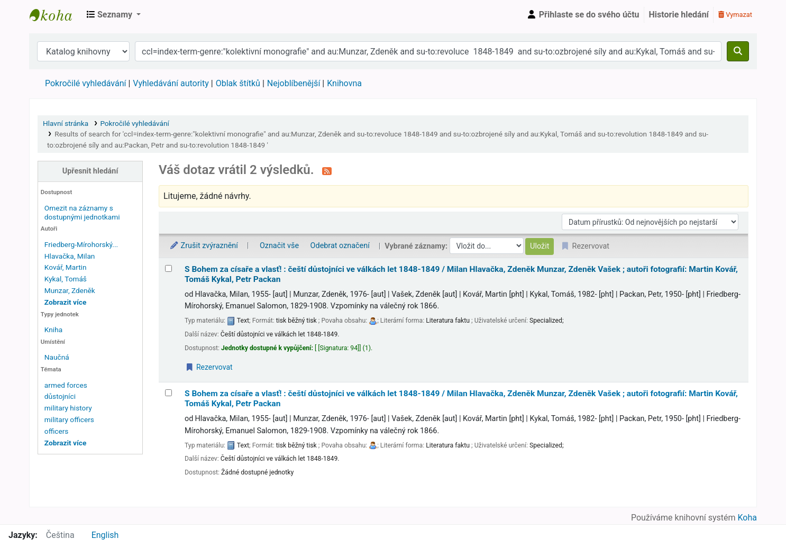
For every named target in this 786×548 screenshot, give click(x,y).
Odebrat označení (340, 245)
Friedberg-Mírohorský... (81, 244)
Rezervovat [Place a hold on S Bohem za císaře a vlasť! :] (209, 367)
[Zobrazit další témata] (65, 443)
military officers (69, 419)
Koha (747, 518)
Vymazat (735, 15)
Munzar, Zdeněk (69, 290)
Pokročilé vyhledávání (85, 83)
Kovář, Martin (65, 267)
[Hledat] (738, 51)
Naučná (56, 357)
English (105, 535)
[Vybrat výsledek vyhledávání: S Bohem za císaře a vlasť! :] (168, 268)
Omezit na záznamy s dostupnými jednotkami (82, 212)
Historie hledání (679, 15)
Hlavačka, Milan (69, 256)
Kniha (53, 329)
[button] (114, 14)
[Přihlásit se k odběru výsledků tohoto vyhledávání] (327, 171)
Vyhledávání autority (170, 83)
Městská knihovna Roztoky (56, 14)
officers (56, 431)
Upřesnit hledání (90, 171)
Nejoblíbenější (294, 83)
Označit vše (279, 245)
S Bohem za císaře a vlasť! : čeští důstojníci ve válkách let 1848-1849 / (461, 274)
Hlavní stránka (65, 123)
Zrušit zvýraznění (203, 245)
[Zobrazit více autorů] (65, 302)
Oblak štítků (238, 83)
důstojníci (60, 396)
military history (68, 408)
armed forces (65, 385)
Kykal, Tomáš (65, 279)
